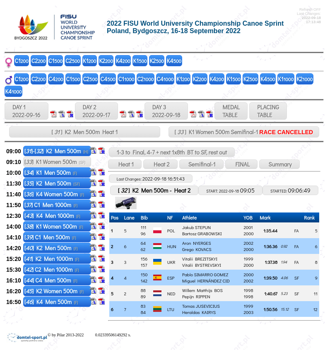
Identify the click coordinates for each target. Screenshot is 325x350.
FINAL (241, 164)
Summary (279, 164)
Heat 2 (160, 164)
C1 (22, 61)
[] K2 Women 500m (54, 291)
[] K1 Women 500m (54, 162)
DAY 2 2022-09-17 (96, 111)
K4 (123, 61)
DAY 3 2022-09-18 (166, 111)
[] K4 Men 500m (51, 302)
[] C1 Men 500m (50, 237)
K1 (89, 61)
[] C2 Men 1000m (51, 269)
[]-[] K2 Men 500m (56, 151)
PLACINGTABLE (268, 111)
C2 (38, 61)
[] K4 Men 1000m (52, 216)
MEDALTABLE (231, 111)
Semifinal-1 (201, 164)
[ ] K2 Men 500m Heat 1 (84, 132)
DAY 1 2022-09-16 (26, 111)
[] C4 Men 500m (50, 280)
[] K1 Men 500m (50, 172)
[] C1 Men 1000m (50, 205)
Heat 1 (125, 164)
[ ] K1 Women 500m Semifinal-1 (243, 132)
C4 (55, 79)
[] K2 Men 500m (52, 183)
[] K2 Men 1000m (51, 259)
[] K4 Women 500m (54, 194)
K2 (106, 61)
